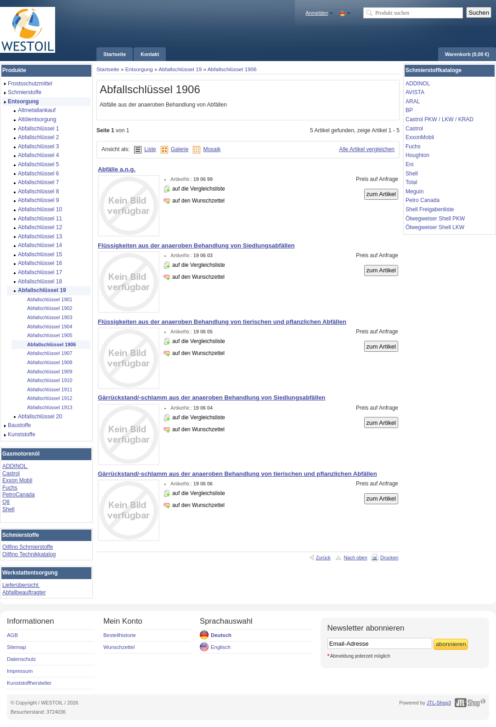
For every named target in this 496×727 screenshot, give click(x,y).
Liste (150, 149)
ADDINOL (15, 466)
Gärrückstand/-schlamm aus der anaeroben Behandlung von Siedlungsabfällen (211, 397)
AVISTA (415, 92)
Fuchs (9, 488)
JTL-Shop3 (439, 702)
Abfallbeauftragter (24, 592)
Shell (8, 509)
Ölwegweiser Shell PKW (435, 218)
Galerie (180, 149)
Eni (409, 164)
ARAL (413, 101)
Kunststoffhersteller (29, 683)
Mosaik (211, 149)
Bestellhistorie (119, 635)
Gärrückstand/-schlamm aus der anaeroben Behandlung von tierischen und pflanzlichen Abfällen (237, 473)
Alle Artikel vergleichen (367, 149)
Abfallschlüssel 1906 (232, 69)
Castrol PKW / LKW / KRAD (439, 119)
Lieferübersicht (21, 585)
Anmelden (316, 13)
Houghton (417, 155)
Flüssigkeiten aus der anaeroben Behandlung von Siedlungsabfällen (196, 245)
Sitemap (16, 647)
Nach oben (355, 557)
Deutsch (221, 635)
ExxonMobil (420, 137)
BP (409, 110)
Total (411, 182)
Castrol (11, 473)
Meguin (414, 191)
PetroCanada (18, 494)
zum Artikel (381, 194)
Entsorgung (139, 69)
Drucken (389, 557)
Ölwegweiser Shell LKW (435, 227)
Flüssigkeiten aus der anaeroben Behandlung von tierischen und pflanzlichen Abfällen (222, 321)
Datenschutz (21, 659)
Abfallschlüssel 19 (180, 69)
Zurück (323, 557)
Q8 (6, 502)
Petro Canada (423, 200)
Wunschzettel (119, 647)
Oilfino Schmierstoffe (27, 547)
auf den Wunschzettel (198, 200)
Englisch (221, 647)
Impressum (20, 671)
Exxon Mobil (17, 480)
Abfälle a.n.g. (116, 169)
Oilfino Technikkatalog (29, 554)
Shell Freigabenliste (430, 209)
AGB (12, 635)
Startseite (107, 69)
